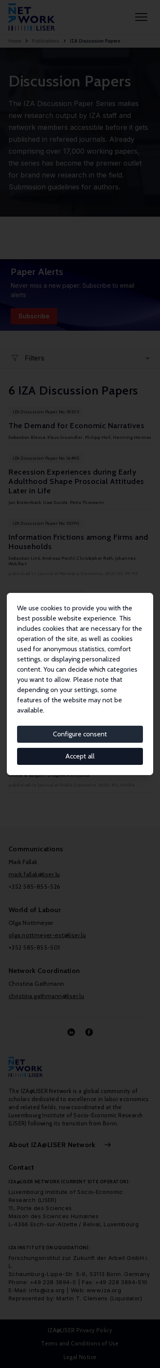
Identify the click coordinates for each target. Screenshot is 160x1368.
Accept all (80, 756)
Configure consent (80, 734)
